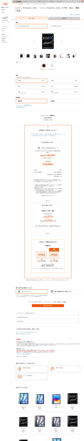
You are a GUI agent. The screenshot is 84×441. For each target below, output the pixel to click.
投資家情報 (4, 38)
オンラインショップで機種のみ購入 (23, 105)
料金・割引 (26, 1)
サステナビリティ (5, 36)
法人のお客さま (4, 42)
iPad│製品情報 (17, 1)
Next (62, 41)
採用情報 (3, 40)
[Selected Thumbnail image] (48, 41)
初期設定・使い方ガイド (42, 1)
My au (3, 12)
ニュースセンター (5, 26)
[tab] (32, 18)
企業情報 (3, 34)
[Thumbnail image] (21, 56)
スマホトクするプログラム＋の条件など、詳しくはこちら (27, 346)
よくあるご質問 (58, 1)
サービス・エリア (33, 1)
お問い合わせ (4, 28)
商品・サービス (5, 7)
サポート (4, 9)
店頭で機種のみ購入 (20, 107)
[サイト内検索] (6, 23)
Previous (33, 41)
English (3, 30)
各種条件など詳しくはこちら (47, 195)
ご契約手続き (51, 1)
